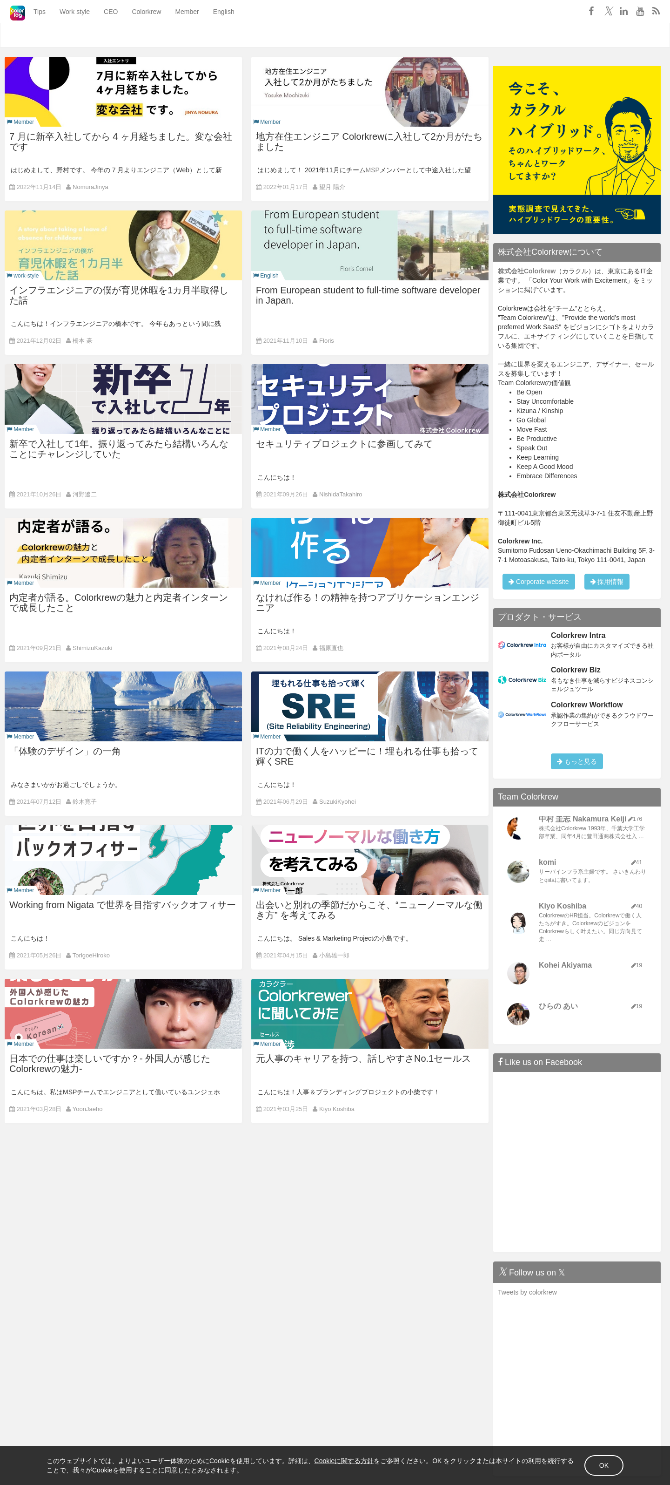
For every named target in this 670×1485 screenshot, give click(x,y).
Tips (27, 35)
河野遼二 (85, 494)
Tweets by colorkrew (527, 1292)
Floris (326, 340)
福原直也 (331, 647)
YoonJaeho (88, 1108)
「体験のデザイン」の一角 (65, 751)
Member (175, 35)
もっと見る (577, 761)
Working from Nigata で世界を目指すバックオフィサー (122, 905)
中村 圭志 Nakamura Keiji (583, 819)
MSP (373, 170)
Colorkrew (134, 35)
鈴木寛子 (85, 801)
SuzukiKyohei (337, 801)
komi (547, 862)
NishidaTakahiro (340, 494)
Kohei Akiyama (565, 965)
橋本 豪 (83, 340)
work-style (23, 275)
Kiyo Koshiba (337, 1108)
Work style (62, 35)
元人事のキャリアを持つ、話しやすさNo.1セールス (363, 1058)
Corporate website (539, 581)
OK (604, 1465)
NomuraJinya (90, 186)
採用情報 (607, 581)
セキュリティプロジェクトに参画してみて (344, 444)
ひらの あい (558, 1006)
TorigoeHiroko (91, 955)
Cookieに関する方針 (344, 1461)
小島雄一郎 (334, 955)
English (211, 35)
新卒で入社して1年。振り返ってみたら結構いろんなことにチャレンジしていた (118, 449)
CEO (99, 35)
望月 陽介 (332, 186)
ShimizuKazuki (92, 647)
